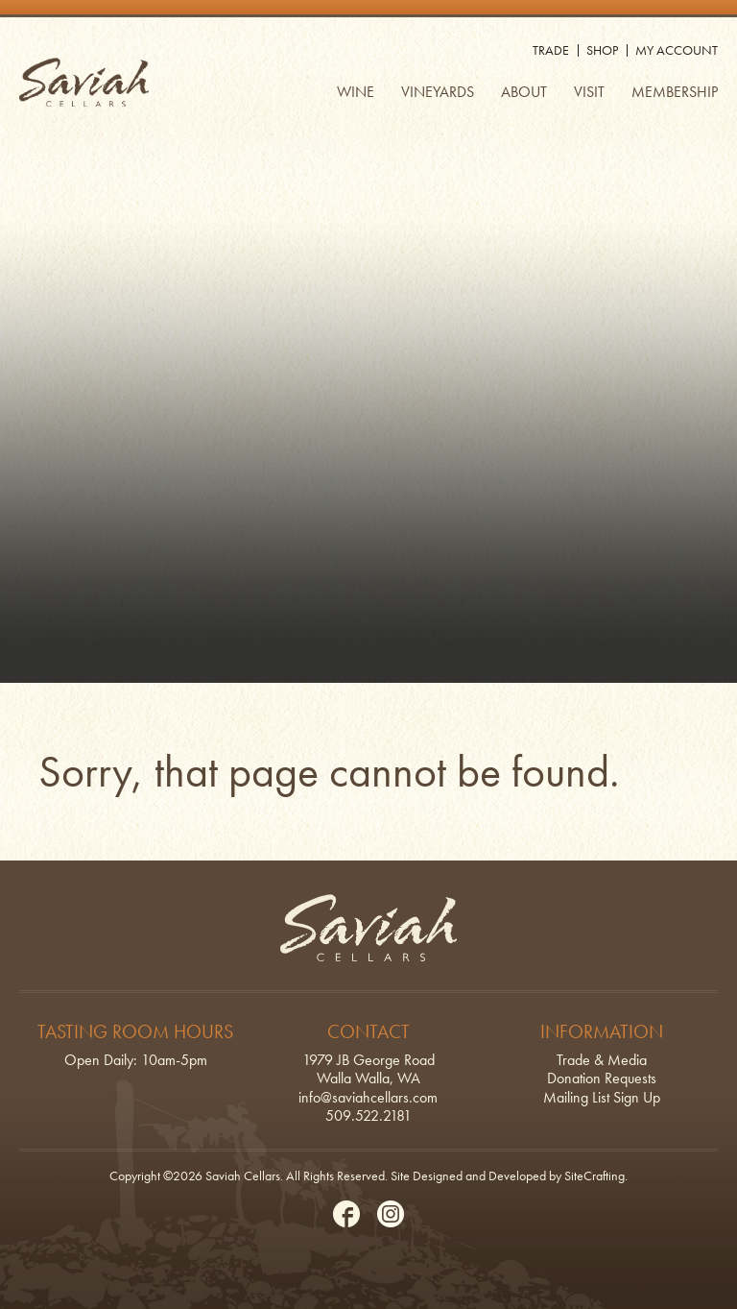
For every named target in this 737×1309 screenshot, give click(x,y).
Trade (551, 50)
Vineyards (437, 92)
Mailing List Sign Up (601, 1097)
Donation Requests (601, 1078)
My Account (676, 50)
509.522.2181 (368, 1115)
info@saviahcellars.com (368, 1097)
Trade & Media (602, 1060)
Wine (355, 92)
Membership (674, 92)
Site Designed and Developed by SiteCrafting (508, 1175)
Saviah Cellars (84, 82)
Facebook (346, 1213)
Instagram (390, 1213)
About (524, 92)
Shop (602, 50)
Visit (589, 92)
